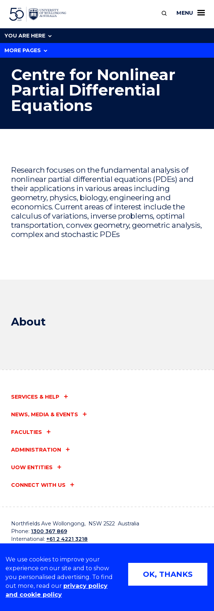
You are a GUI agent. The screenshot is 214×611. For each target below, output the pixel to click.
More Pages (25, 50)
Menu (190, 13)
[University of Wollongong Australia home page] (37, 14)
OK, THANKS (168, 574)
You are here (28, 35)
